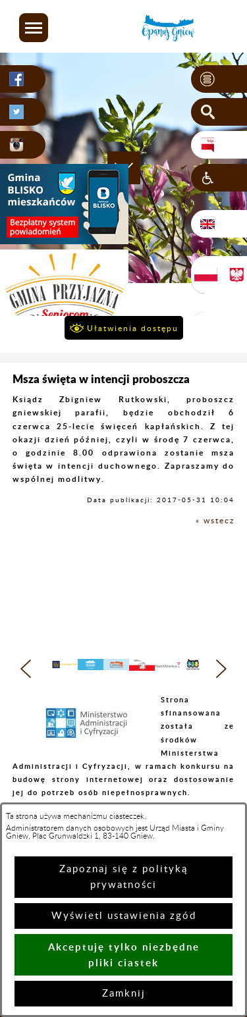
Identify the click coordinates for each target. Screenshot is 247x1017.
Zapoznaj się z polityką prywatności (123, 877)
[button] (33, 27)
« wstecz (215, 521)
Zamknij (124, 994)
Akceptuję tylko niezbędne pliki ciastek (124, 955)
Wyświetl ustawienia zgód (123, 916)
